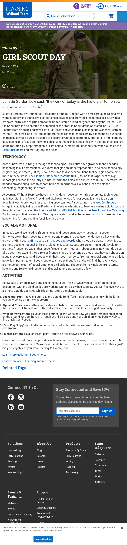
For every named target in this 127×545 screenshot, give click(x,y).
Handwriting (14, 450)
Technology (72, 472)
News (40, 461)
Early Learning (15, 455)
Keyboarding (15, 472)
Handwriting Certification (14, 521)
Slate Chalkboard (12, 149)
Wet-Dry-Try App (106, 202)
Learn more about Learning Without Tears (28, 361)
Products (73, 444)
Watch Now (76, 26)
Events (11, 508)
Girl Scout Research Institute (52, 176)
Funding (41, 466)
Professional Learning (20, 514)
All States (100, 482)
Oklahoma (100, 465)
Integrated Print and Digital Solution (61, 210)
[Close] (121, 527)
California (100, 460)
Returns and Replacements (45, 515)
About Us (44, 444)
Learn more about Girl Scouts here (23, 354)
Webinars (13, 503)
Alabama (99, 454)
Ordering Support (46, 507)
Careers (41, 455)
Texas (98, 471)
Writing (11, 466)
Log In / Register (114, 6)
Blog (39, 450)
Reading (12, 461)
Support (43, 492)
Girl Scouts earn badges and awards (52, 240)
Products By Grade (76, 450)
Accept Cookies (43, 539)
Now (111, 16)
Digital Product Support (45, 501)
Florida (98, 476)
